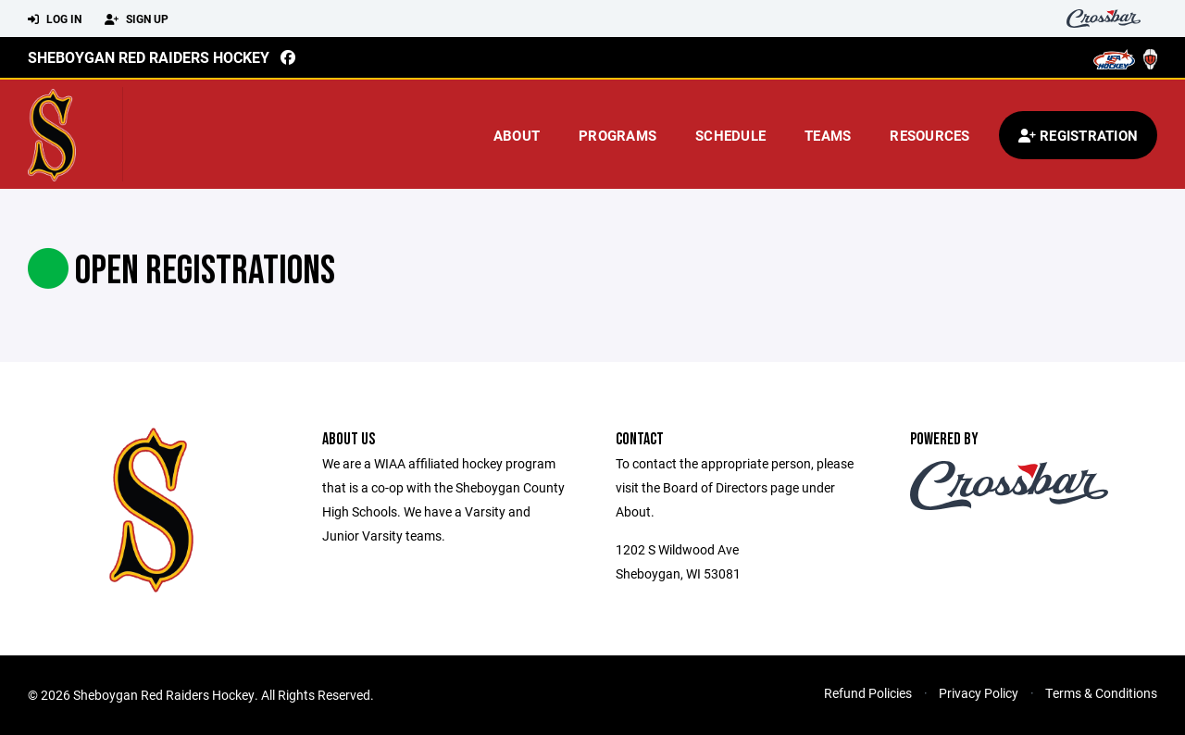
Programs (617, 135)
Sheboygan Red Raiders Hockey (148, 57)
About (516, 135)
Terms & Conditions (1101, 693)
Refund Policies (868, 693)
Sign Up (136, 19)
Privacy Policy (978, 693)
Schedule (730, 135)
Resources (929, 135)
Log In (54, 19)
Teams (828, 135)
